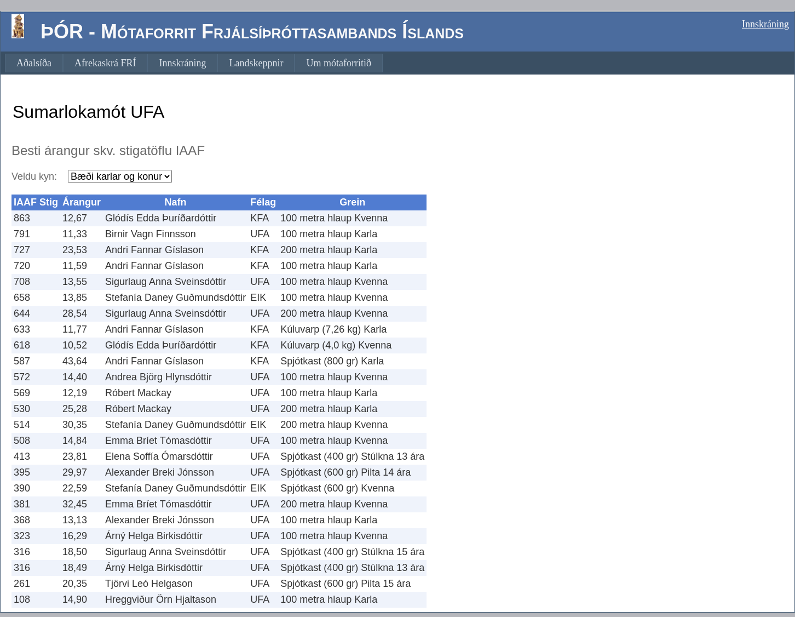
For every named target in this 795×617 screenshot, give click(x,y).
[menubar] (194, 63)
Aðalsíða (33, 63)
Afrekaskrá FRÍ (105, 63)
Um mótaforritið (338, 63)
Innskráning (765, 24)
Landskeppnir (256, 63)
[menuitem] (34, 63)
